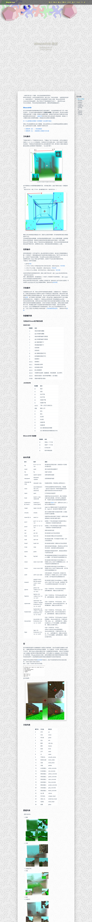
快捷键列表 (80, 106)
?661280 (58, 270)
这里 (27, 297)
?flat (30, 263)
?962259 (54, 268)
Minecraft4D (27, 108)
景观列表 (80, 113)
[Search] (82, 2)
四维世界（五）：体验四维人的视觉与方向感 (37, 131)
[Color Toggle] (84, 2)
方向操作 (80, 100)
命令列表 (55, 282)
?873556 (62, 266)
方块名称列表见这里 (52, 308)
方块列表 (80, 111)
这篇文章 (39, 116)
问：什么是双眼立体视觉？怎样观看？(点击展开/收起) (37, 121)
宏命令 (52, 502)
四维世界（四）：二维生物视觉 (34, 129)
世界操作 (80, 102)
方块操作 (80, 104)
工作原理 (80, 114)
